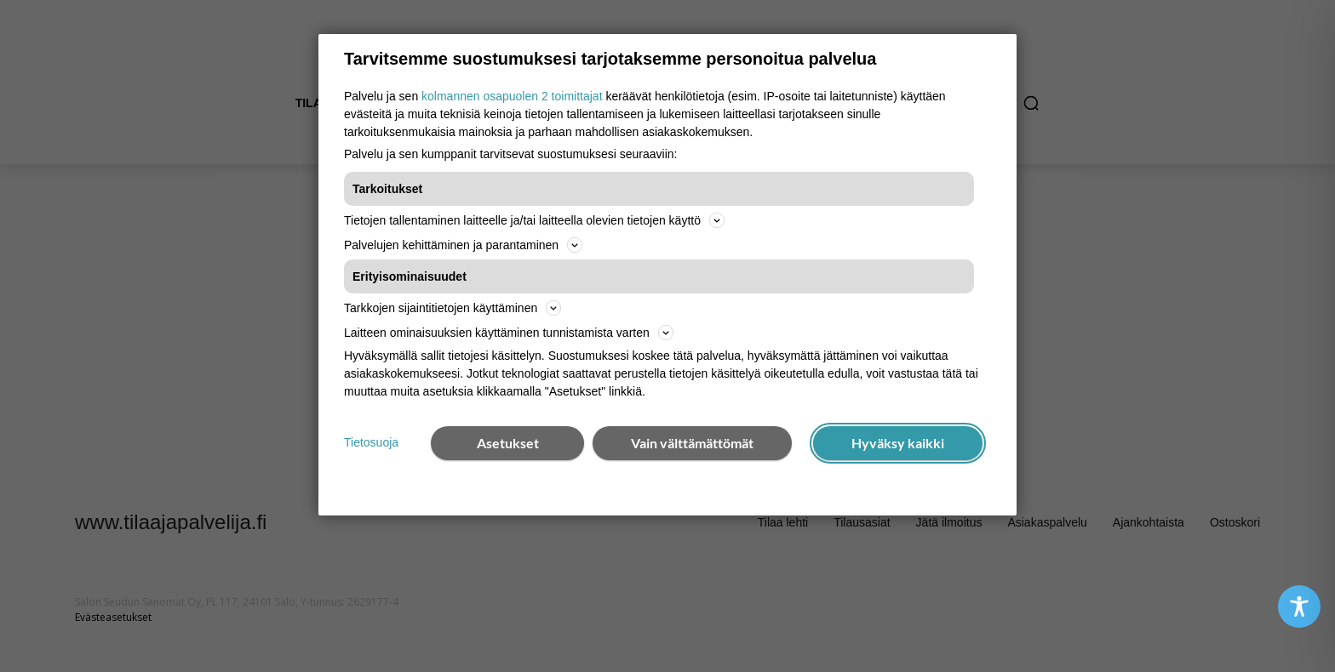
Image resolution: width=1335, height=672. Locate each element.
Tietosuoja (371, 442)
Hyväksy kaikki (897, 443)
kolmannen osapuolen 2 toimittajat (511, 96)
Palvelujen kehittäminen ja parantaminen (463, 245)
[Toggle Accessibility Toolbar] (1299, 606)
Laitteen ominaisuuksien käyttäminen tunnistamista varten (508, 332)
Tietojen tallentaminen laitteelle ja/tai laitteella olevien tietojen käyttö (534, 220)
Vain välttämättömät (692, 443)
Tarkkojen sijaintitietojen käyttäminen (452, 308)
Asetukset (508, 443)
